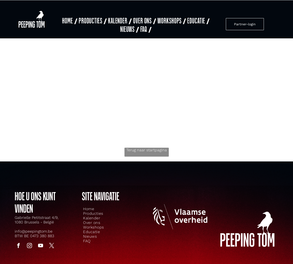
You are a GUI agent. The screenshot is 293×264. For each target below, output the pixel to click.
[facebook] (18, 244)
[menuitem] (69, 20)
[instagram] (29, 244)
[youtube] (41, 244)
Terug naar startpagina (146, 148)
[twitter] (52, 244)
